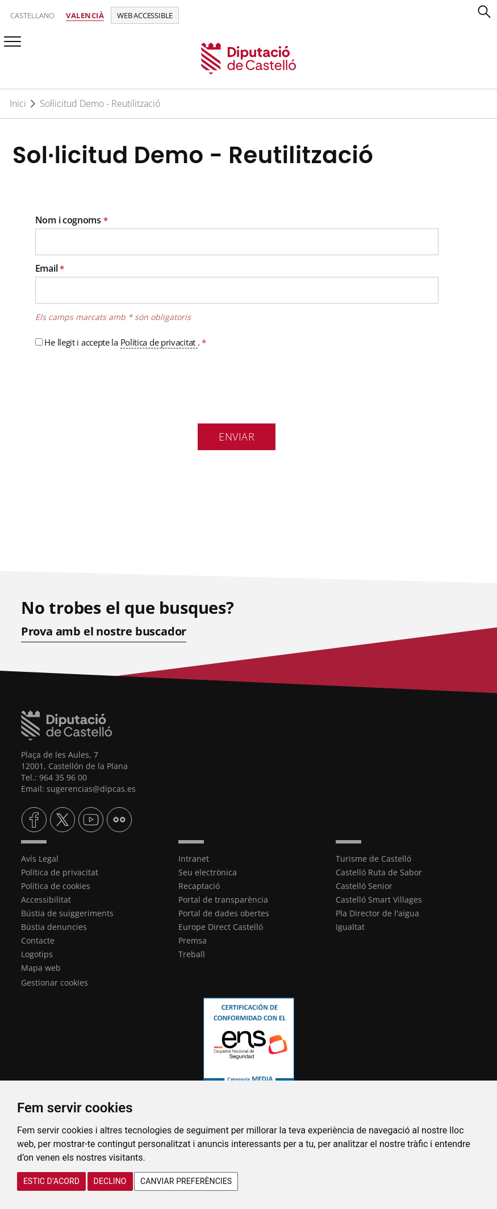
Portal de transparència (223, 899)
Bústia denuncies (54, 926)
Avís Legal (40, 858)
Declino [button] (110, 1181)
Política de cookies (55, 885)
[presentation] (121, 384)
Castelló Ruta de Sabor (379, 871)
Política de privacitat (159, 342)
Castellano (32, 15)
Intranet (193, 858)
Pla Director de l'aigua (377, 912)
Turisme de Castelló (373, 858)
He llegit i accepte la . (120, 342)
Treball (191, 953)
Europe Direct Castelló (220, 926)
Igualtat (350, 926)
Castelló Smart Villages (379, 899)
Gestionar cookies (54, 982)
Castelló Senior (364, 885)
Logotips (37, 953)
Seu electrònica (207, 871)
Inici (18, 103)
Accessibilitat (46, 899)
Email (49, 268)
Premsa (192, 939)
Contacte (38, 939)
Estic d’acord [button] (51, 1181)
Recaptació (199, 885)
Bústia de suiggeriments (67, 912)
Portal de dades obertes (223, 912)
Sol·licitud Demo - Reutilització (100, 103)
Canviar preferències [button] (186, 1181)
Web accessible (145, 15)
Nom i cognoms (71, 220)
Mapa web (41, 967)
